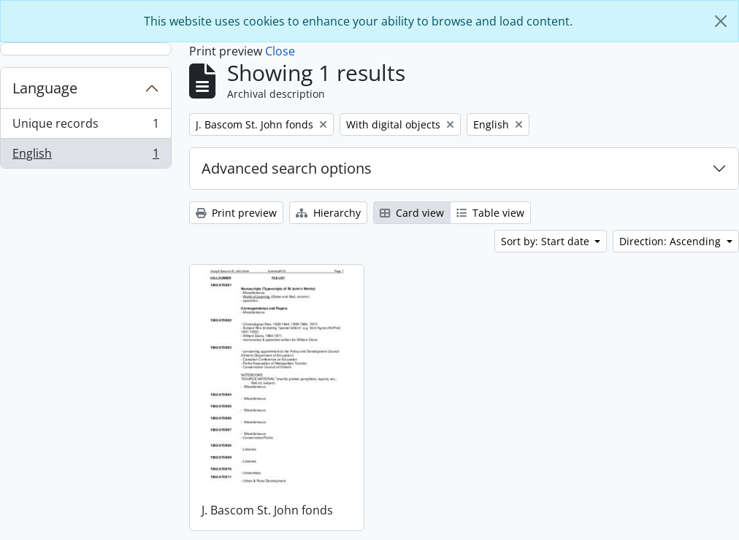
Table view (490, 213)
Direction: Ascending (671, 241)
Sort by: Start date (546, 241)
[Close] (720, 21)
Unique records (85, 127)
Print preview (236, 213)
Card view (412, 213)
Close (280, 51)
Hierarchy (328, 213)
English (85, 156)
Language (44, 88)
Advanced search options (287, 168)
